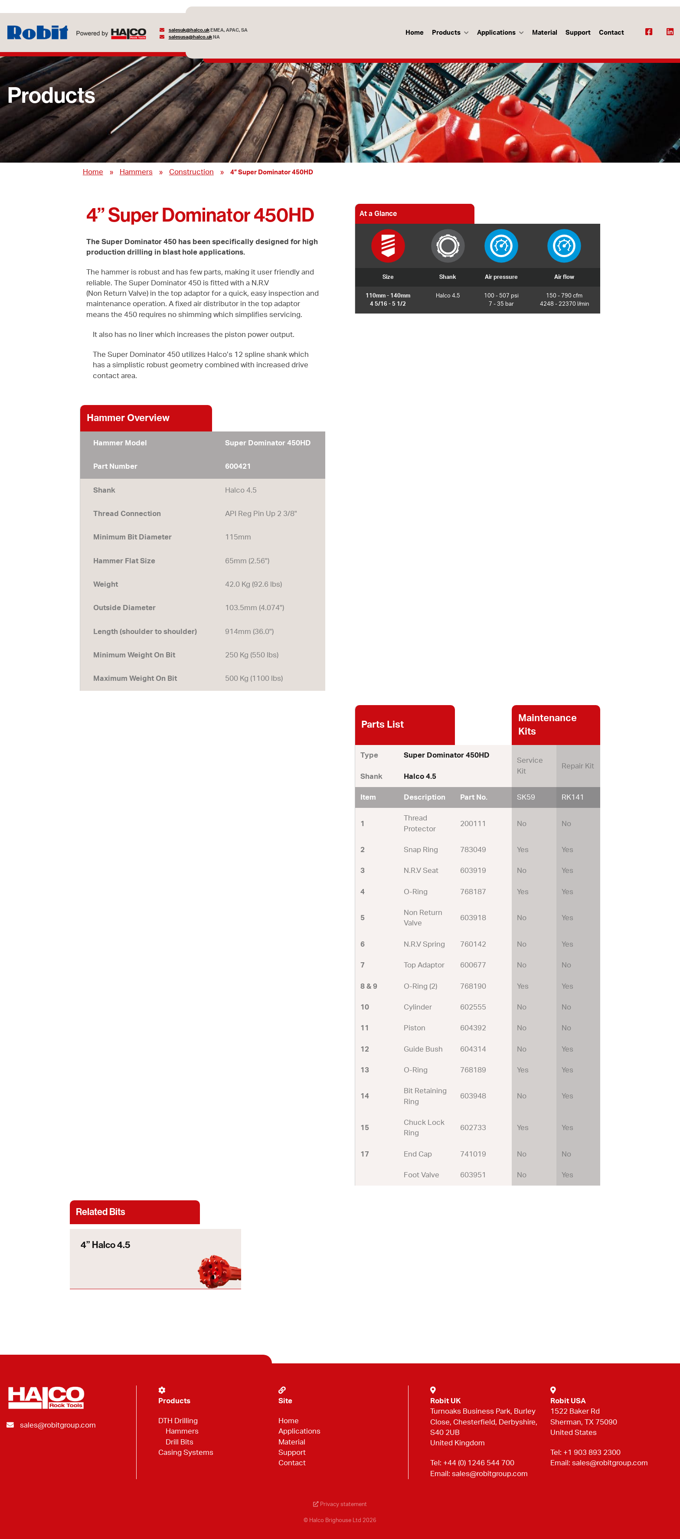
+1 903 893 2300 (592, 1452)
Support (577, 32)
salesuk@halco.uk (189, 30)
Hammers (136, 172)
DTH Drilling (178, 1421)
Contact (611, 32)
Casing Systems (185, 1452)
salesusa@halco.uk (190, 37)
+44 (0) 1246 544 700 (478, 1463)
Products (446, 32)
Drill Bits (179, 1442)
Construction (191, 172)
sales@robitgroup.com (58, 1425)
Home (414, 32)
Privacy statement (340, 1504)
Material (544, 32)
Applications (496, 32)
